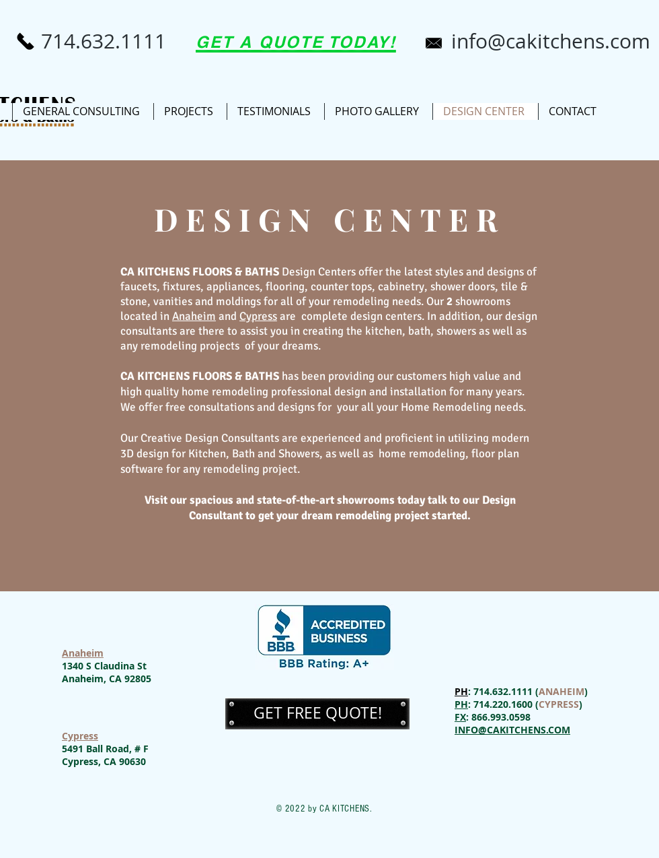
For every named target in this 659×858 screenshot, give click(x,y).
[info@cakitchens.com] (550, 41)
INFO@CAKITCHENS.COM (512, 729)
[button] (317, 713)
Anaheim (83, 653)
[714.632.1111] (103, 41)
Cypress (80, 735)
